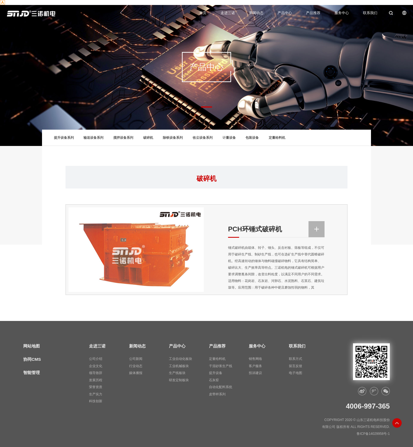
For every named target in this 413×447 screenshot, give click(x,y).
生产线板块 (177, 373)
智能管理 (31, 372)
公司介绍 (95, 359)
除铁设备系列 (173, 138)
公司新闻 (135, 359)
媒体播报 (135, 373)
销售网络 (255, 359)
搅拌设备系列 (123, 138)
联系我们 (370, 13)
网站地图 (31, 346)
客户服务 (255, 366)
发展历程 (95, 380)
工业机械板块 (179, 366)
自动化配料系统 (220, 387)
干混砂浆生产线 (220, 366)
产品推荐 (313, 13)
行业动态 (135, 366)
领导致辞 (95, 373)
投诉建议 (255, 373)
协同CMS (32, 359)
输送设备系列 (93, 138)
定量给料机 (277, 138)
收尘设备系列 (203, 138)
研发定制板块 (179, 380)
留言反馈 (295, 366)
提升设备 (215, 373)
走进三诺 (228, 13)
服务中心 (341, 13)
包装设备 (252, 138)
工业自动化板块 (180, 359)
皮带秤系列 (217, 394)
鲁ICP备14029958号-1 (373, 434)
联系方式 (295, 359)
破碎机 (148, 138)
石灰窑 (214, 380)
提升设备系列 (64, 138)
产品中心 (285, 13)
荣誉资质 (95, 387)
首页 (202, 13)
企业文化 (95, 366)
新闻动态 (256, 13)
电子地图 (295, 373)
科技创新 (95, 401)
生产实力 (95, 394)
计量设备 (229, 138)
